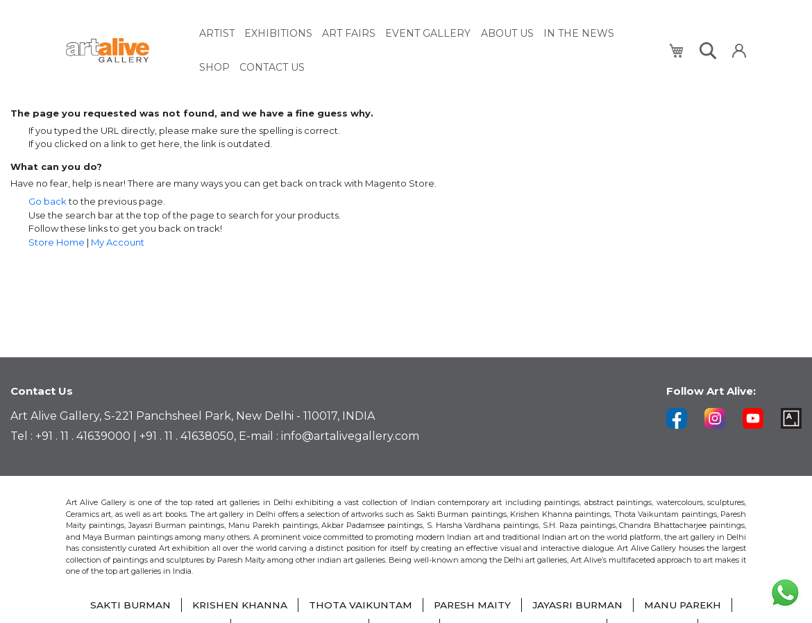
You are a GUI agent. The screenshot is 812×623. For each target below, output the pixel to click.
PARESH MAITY (471, 605)
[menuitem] (217, 33)
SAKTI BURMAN (127, 605)
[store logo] (124, 49)
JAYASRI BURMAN (579, 605)
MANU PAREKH (685, 605)
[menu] (426, 49)
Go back (47, 201)
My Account (117, 242)
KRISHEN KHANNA (237, 605)
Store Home (56, 242)
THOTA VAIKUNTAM (359, 605)
